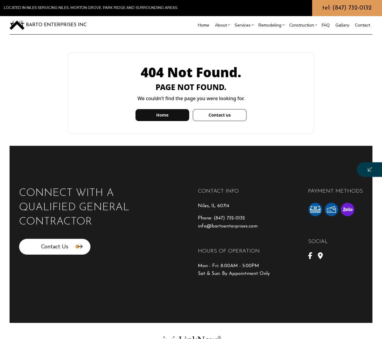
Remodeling (269, 25)
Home (203, 25)
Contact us (220, 115)
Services (243, 25)
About (221, 25)
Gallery (342, 25)
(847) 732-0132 (229, 218)
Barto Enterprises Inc (56, 25)
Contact (362, 25)
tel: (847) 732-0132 (347, 8)
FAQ (326, 25)
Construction (301, 25)
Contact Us (54, 246)
